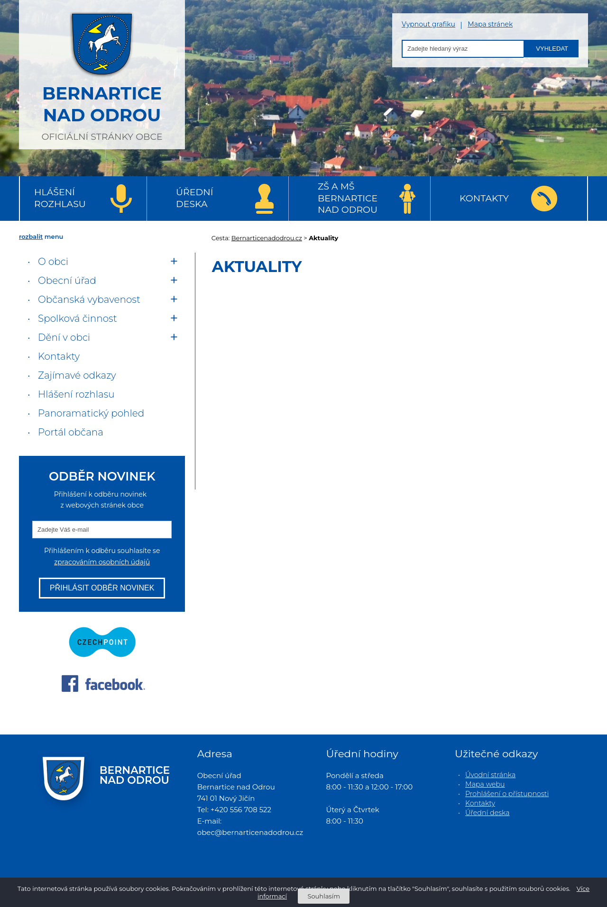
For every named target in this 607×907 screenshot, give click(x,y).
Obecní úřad (67, 280)
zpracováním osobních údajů (102, 562)
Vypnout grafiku (428, 24)
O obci (53, 261)
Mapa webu (485, 784)
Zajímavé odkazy (77, 375)
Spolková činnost (77, 318)
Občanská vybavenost (89, 299)
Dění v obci (64, 337)
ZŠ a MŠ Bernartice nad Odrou (347, 198)
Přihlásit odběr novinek (102, 588)
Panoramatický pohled (91, 413)
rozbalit (31, 236)
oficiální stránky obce (102, 73)
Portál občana (70, 432)
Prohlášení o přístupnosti (507, 793)
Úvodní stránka (490, 775)
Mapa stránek (490, 24)
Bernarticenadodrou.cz (266, 238)
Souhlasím (323, 896)
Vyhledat (552, 48)
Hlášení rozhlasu (60, 198)
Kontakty (484, 198)
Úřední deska (194, 198)
